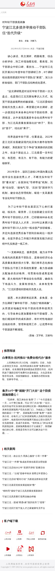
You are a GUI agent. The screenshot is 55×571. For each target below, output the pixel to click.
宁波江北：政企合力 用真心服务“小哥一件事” (25, 456)
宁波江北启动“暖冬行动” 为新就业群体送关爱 (25, 479)
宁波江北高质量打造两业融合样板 (19, 496)
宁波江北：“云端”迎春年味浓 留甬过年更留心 (25, 473)
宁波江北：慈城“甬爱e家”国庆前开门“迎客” (24, 502)
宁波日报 (40, 49)
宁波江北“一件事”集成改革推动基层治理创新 (24, 462)
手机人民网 (31, 534)
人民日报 (8, 534)
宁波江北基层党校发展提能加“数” (19, 485)
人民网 (3, 12)
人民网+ (19, 534)
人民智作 (31, 550)
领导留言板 (43, 534)
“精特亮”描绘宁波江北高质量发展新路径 (22, 491)
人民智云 (19, 550)
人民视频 (8, 550)
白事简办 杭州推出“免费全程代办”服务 (26, 357)
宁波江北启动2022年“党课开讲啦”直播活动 (23, 467)
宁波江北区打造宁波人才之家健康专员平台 (23, 508)
